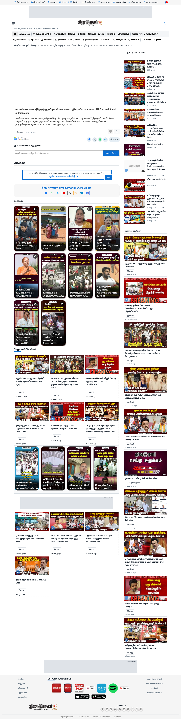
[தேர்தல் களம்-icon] (21, 2)
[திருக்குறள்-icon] (134, 2)
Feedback (154, 688)
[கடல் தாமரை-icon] (150, 2)
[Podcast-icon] (52, 2)
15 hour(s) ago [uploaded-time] (130, 274)
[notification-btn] (166, 3)
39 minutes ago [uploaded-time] (131, 319)
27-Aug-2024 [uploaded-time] (151, 185)
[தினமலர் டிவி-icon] (37, 2)
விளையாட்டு (23, 688)
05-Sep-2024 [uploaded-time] (151, 89)
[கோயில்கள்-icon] (88, 2)
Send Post (111, 153)
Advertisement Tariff (154, 679)
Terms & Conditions (101, 716)
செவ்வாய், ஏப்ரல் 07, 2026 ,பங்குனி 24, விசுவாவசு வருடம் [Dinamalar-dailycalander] (35, 28)
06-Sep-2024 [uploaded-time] (151, 70)
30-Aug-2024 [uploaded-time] (151, 140)
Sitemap (117, 716)
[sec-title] (67, 146)
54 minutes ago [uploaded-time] (131, 405)
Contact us (84, 716)
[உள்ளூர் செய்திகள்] (151, 40)
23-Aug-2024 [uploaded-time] (151, 220)
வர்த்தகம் (21, 684)
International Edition (154, 693)
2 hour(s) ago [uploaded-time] (130, 614)
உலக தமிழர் (22, 697)
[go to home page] (89, 23)
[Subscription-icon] (119, 2)
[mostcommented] (145, 248)
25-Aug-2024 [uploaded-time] (151, 207)
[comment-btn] (164, 175)
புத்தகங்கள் (22, 693)
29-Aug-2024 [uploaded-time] (151, 175)
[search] (164, 23)
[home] (15, 34)
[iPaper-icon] (63, 2)
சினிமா (21, 679)
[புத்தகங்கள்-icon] (103, 2)
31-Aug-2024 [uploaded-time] (151, 105)
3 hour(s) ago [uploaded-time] (130, 656)
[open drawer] (13, 23)
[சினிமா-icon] (74, 2)
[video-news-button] (18, 371)
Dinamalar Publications (154, 684)
